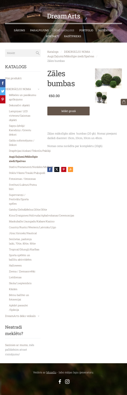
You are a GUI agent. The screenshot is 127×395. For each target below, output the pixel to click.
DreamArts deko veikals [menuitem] (20, 312)
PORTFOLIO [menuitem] (86, 26)
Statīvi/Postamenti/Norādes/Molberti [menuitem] (31, 163)
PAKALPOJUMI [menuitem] (39, 26)
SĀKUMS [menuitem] (19, 26)
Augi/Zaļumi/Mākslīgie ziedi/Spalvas (70, 52)
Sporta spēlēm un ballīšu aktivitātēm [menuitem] (20, 253)
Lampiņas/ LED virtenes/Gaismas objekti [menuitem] (19, 112)
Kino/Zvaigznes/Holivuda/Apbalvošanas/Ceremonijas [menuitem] (41, 211)
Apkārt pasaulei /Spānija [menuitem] (18, 303)
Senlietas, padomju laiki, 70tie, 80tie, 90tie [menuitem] (22, 237)
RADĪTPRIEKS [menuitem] (72, 32)
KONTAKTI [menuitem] (52, 32)
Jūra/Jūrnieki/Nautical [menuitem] (23, 229)
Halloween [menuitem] (15, 261)
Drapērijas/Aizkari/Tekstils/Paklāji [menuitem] (30, 147)
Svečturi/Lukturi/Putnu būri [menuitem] (23, 183)
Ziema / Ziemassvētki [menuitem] (22, 267)
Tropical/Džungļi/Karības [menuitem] (24, 245)
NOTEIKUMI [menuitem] (105, 26)
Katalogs (53, 48)
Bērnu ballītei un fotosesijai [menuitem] (19, 293)
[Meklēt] (23, 49)
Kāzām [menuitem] (13, 285)
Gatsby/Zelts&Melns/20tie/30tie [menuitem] (28, 205)
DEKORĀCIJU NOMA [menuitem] (18, 85)
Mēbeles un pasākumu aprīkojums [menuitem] (22, 93)
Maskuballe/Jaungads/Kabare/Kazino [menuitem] (31, 217)
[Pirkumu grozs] (124, 102)
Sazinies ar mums (16, 341)
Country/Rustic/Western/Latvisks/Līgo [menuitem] (32, 223)
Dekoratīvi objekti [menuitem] (19, 101)
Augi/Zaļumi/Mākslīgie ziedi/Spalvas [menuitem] (23, 155)
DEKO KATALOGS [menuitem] (64, 26)
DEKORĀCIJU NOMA (77, 48)
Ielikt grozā (68, 107)
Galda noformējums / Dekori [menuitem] (21, 139)
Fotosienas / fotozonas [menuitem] (22, 175)
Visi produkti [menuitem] (13, 74)
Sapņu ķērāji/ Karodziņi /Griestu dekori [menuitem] (20, 126)
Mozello (51, 368)
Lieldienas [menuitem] (15, 273)
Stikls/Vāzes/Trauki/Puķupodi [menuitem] (27, 169)
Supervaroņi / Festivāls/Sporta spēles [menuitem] (19, 195)
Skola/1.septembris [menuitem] (20, 279)
